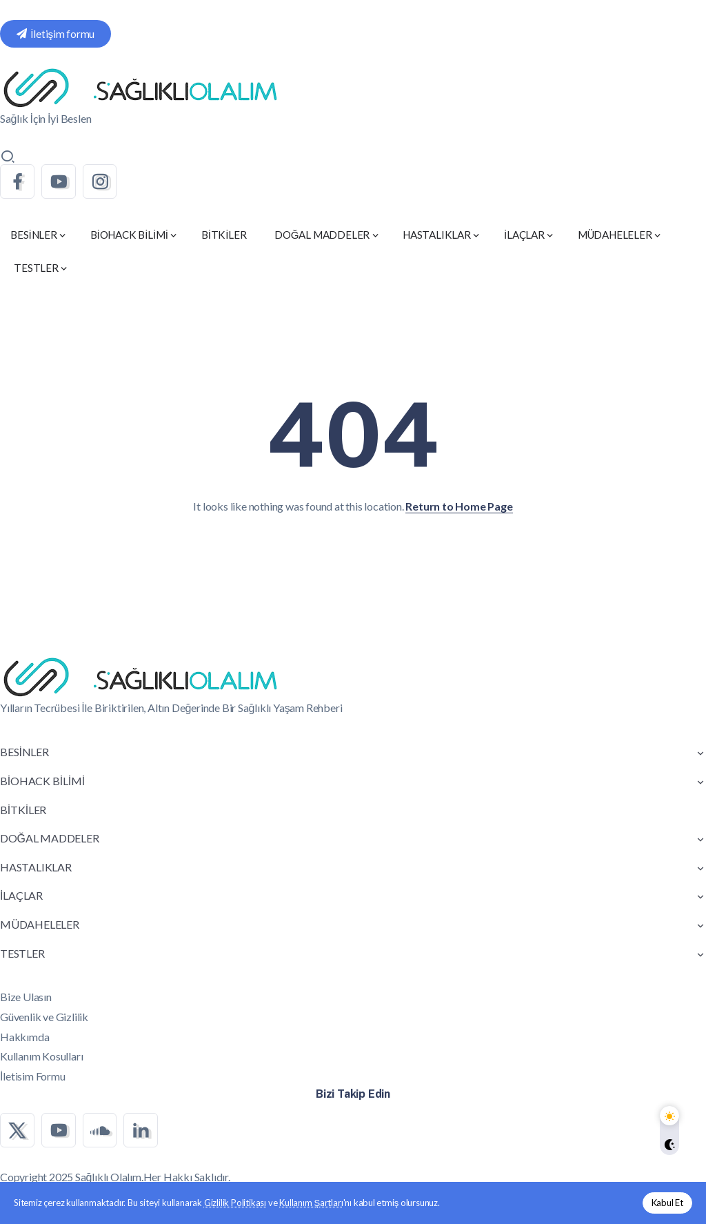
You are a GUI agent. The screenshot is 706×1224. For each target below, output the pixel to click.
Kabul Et (667, 1202)
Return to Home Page (458, 506)
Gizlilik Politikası (235, 1202)
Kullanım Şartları (311, 1202)
